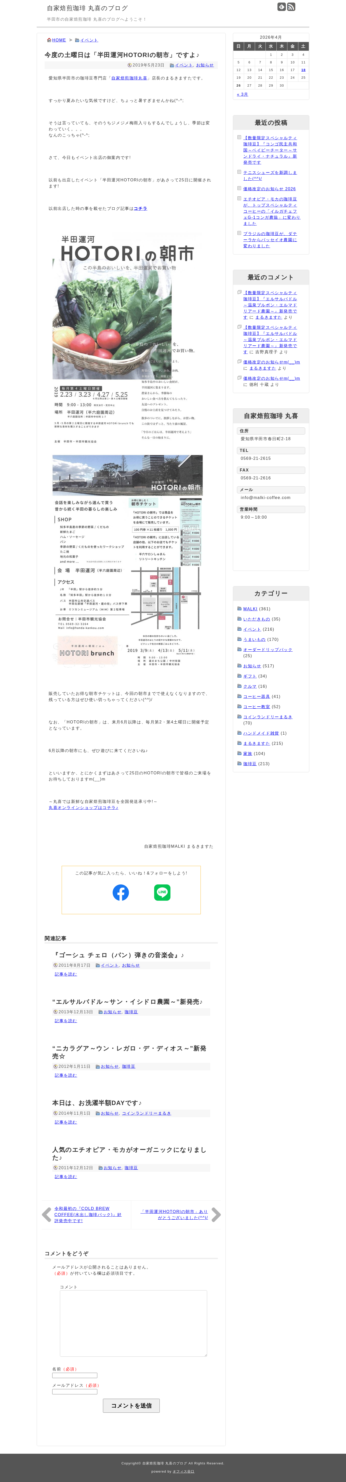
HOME (59, 40)
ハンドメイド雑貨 (261, 733)
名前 (65, 1369)
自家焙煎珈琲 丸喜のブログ (87, 8)
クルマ (250, 686)
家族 (247, 753)
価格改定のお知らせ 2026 (269, 189)
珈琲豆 (131, 1012)
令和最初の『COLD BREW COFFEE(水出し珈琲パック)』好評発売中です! (88, 1214)
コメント (69, 1287)
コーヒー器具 (256, 696)
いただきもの (256, 619)
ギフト (250, 676)
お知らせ (205, 65)
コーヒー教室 (256, 707)
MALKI (250, 609)
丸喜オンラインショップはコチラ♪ (83, 807)
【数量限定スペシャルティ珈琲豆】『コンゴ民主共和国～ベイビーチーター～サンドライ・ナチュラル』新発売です (270, 150)
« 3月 (242, 94)
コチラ (140, 208)
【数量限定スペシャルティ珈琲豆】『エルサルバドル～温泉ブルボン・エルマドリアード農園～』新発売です (270, 305)
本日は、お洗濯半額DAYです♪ (97, 1102)
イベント (89, 40)
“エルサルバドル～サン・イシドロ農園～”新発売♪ (127, 1001)
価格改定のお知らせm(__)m (271, 362)
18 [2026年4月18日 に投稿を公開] (303, 70)
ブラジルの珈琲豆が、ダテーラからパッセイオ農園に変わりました (270, 240)
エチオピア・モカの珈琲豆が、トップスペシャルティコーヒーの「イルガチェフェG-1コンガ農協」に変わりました (272, 211)
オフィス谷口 (184, 1471)
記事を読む (66, 974)
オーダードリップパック (268, 650)
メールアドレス (77, 1385)
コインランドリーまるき (146, 1113)
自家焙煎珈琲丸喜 (129, 78)
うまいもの (254, 639)
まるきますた (268, 317)
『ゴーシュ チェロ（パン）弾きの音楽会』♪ (118, 955)
